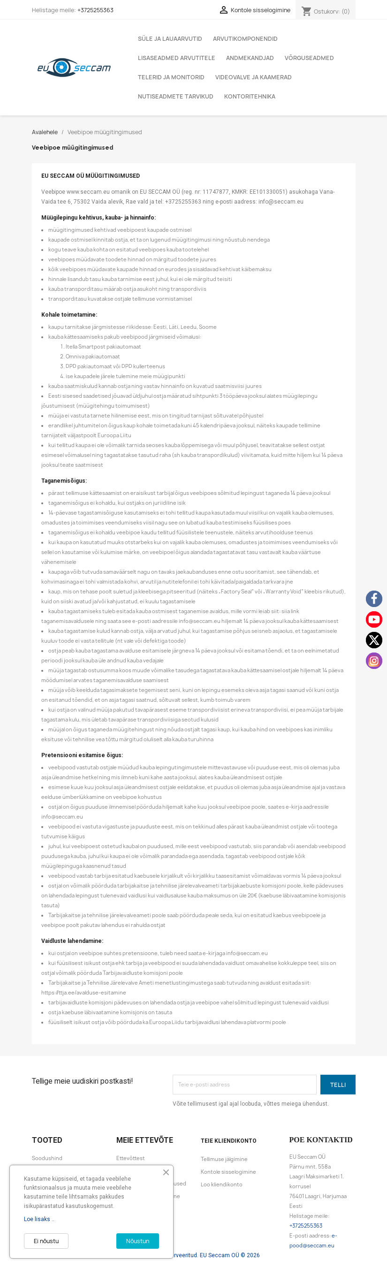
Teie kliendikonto (229, 1141)
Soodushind (47, 1158)
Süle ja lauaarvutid (170, 39)
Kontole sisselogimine (228, 1172)
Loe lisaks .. (39, 1219)
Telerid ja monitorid (171, 77)
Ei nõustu (46, 1241)
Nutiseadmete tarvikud (175, 96)
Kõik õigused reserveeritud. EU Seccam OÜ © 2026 (194, 1255)
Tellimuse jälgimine (224, 1159)
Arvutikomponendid (245, 39)
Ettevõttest (130, 1158)
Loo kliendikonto (222, 1184)
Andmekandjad (250, 58)
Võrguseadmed (309, 58)
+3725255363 (95, 10)
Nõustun (137, 1241)
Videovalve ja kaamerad (253, 77)
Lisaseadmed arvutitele (176, 58)
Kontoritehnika (249, 96)
